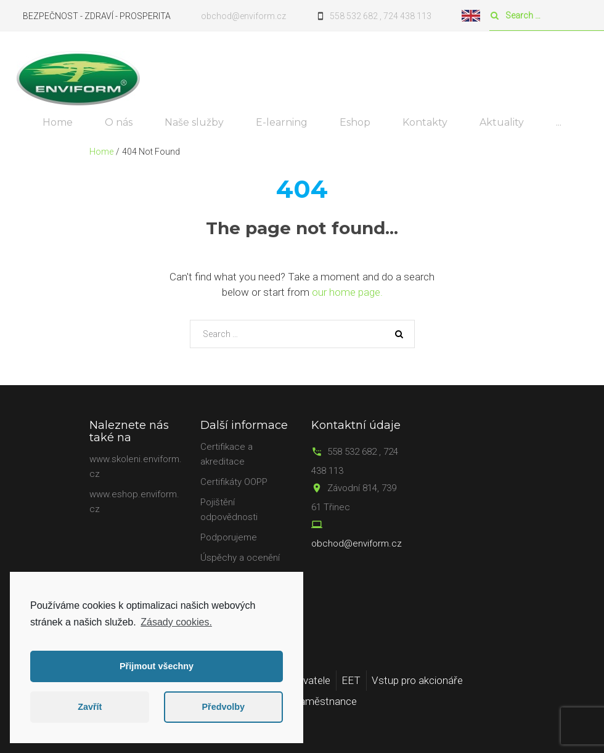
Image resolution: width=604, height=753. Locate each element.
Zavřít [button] (90, 707)
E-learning (282, 122)
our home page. (347, 292)
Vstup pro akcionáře (417, 680)
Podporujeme (228, 537)
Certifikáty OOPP (233, 481)
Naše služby (194, 122)
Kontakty (424, 122)
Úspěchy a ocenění (240, 557)
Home (58, 122)
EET (351, 680)
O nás (119, 122)
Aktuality (502, 122)
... (558, 122)
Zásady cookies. (176, 622)
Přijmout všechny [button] (157, 666)
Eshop (355, 122)
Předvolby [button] (223, 707)
